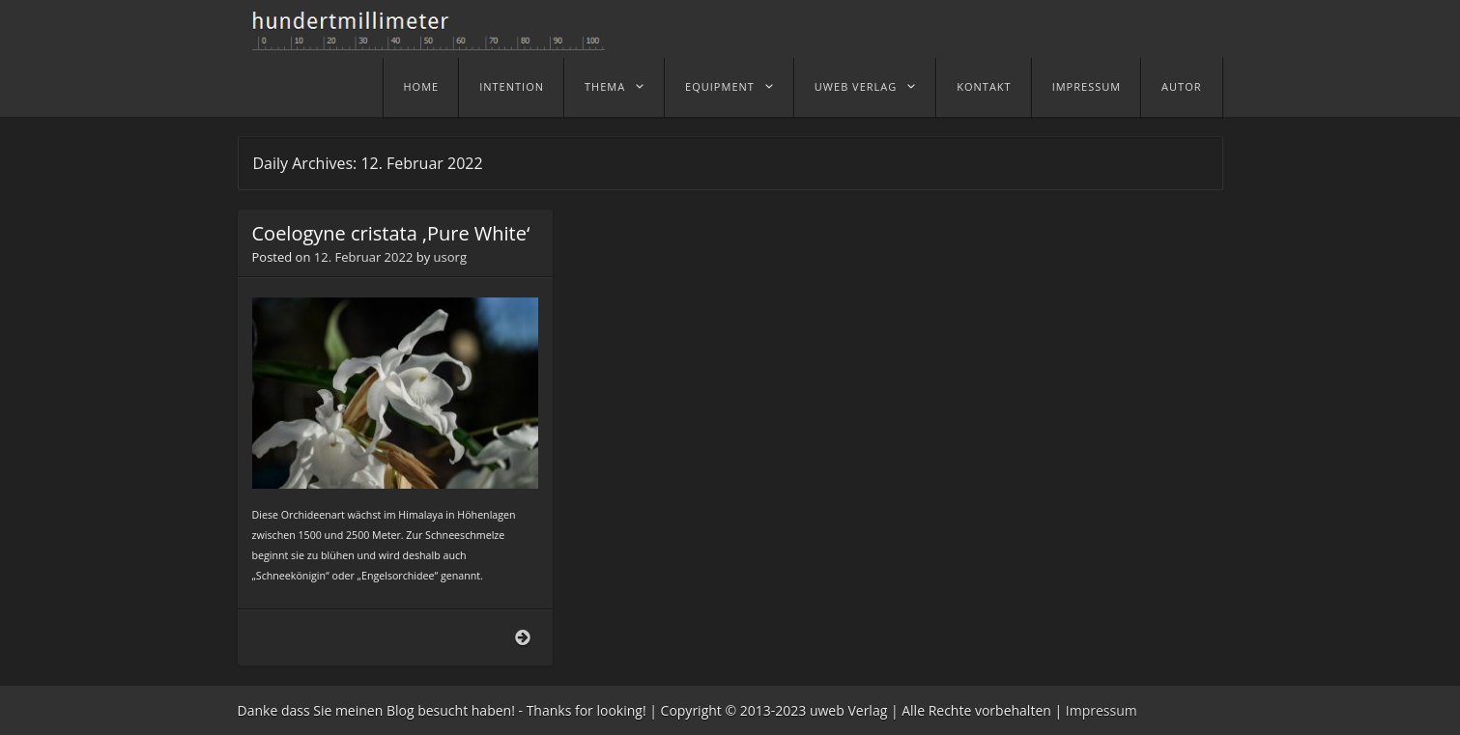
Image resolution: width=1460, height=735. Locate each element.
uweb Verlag (856, 86)
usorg (450, 257)
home (422, 86)
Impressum (1086, 86)
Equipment (720, 86)
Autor (1181, 86)
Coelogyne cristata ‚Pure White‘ (391, 233)
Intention (511, 86)
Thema (605, 86)
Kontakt (984, 86)
